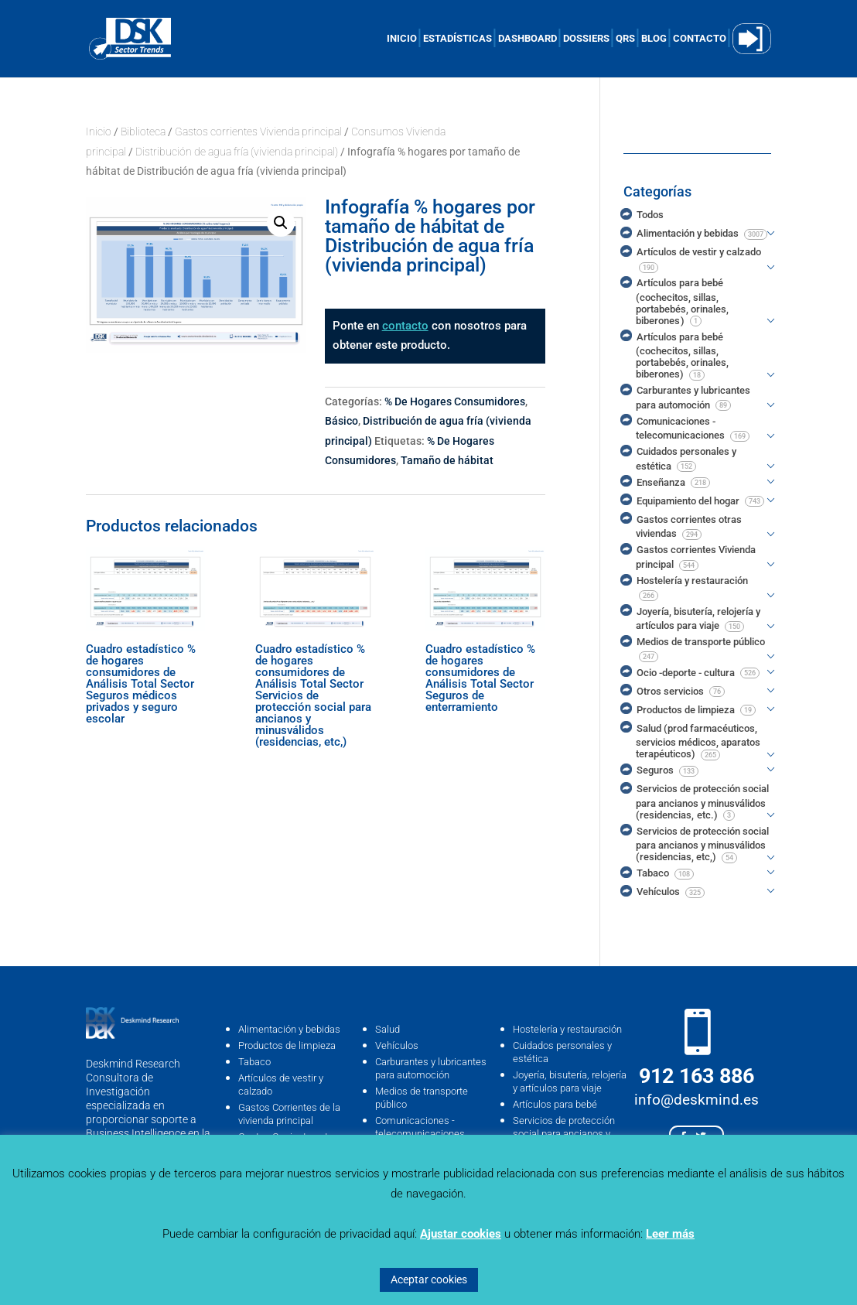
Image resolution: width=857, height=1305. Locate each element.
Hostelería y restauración (567, 1029)
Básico (341, 421)
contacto (405, 326)
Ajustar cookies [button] (460, 1234)
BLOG (654, 38)
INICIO (402, 38)
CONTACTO (699, 38)
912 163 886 (696, 1076)
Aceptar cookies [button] (429, 1279)
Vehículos (396, 1045)
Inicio (98, 131)
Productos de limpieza (287, 1045)
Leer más (670, 1234)
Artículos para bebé (555, 1104)
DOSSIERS (586, 38)
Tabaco (254, 1062)
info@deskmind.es (696, 1100)
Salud (387, 1029)
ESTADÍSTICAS (457, 38)
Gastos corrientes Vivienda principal (258, 131)
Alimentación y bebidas (289, 1029)
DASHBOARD (527, 38)
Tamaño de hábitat (447, 460)
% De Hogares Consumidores (454, 401)
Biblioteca (143, 131)
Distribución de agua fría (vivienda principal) (236, 151)
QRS (625, 38)
